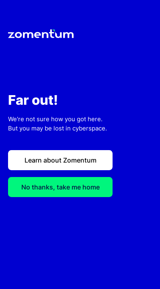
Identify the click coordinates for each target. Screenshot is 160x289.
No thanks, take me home (60, 187)
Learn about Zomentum (60, 160)
